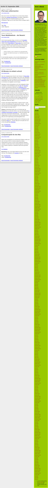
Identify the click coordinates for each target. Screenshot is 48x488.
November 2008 (37, 416)
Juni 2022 (36, 177)
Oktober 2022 (37, 171)
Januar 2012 (37, 360)
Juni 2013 (36, 336)
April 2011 (36, 372)
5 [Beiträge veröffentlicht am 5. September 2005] (35, 96)
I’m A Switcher (4, 149)
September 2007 (38, 437)
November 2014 (37, 311)
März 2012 (37, 357)
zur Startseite (37, 9)
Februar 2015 (37, 306)
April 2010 (36, 390)
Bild (8, 120)
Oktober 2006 (37, 453)
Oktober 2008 (37, 417)
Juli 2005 (36, 476)
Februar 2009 (37, 411)
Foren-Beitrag (11, 43)
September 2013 (38, 332)
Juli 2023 (36, 158)
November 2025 (37, 120)
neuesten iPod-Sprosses (12, 17)
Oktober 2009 (37, 399)
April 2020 (36, 216)
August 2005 (37, 474)
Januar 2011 (37, 377)
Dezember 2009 (37, 396)
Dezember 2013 (37, 327)
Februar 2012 (37, 359)
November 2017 (37, 258)
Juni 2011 (36, 369)
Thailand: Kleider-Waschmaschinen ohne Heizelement (39, 67)
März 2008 (37, 428)
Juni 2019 (36, 231)
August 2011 (37, 366)
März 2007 (37, 446)
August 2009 (37, 402)
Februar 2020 (37, 219)
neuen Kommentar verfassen (16, 30)
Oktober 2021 (37, 189)
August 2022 (37, 174)
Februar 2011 (37, 375)
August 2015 (37, 297)
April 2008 (36, 426)
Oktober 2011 (37, 363)
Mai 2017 (36, 267)
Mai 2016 (36, 285)
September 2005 (38, 473)
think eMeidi (41, 482)
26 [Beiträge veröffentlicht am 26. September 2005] (35, 100)
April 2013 (36, 339)
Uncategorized (7, 61)
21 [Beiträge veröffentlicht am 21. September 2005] (37, 99)
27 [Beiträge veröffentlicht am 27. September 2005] (36, 100)
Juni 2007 (36, 441)
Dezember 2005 (37, 468)
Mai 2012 (36, 354)
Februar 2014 (37, 324)
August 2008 (37, 420)
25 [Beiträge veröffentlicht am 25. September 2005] (42, 99)
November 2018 (37, 240)
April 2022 (36, 180)
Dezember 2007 (37, 432)
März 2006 (37, 464)
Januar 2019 (37, 237)
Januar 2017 (37, 273)
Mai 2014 (36, 320)
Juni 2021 (36, 195)
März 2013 (37, 341)
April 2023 (36, 162)
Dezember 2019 (37, 222)
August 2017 (37, 263)
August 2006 (37, 456)
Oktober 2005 (37, 471)
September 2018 (38, 243)
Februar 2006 (37, 465)
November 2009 (37, 398)
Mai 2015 (36, 302)
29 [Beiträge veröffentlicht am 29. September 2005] (38, 100)
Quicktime (16, 153)
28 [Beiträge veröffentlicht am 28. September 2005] (37, 100)
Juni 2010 (36, 387)
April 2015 (36, 303)
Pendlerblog (23, 80)
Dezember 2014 (37, 309)
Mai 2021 (36, 197)
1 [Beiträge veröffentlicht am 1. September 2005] (38, 95)
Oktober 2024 (37, 135)
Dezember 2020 (37, 204)
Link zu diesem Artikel (5, 37)
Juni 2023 (36, 159)
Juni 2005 (36, 477)
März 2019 (37, 234)
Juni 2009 (36, 405)
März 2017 (37, 270)
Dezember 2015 (37, 293)
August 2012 (37, 350)
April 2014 (36, 321)
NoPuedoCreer (4, 22)
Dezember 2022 (37, 168)
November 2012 (37, 345)
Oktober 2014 (37, 312)
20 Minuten (21, 87)
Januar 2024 (37, 149)
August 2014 (37, 315)
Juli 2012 (36, 351)
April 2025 (36, 129)
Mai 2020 (36, 215)
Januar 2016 (37, 291)
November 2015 (37, 294)
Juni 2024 (36, 141)
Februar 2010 (37, 393)
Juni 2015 (36, 300)
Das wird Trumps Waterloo (39, 64)
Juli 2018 (36, 246)
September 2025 (38, 123)
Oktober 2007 (37, 435)
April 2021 (36, 198)
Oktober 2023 (37, 153)
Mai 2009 (36, 407)
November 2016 (37, 276)
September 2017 (38, 261)
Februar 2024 (37, 147)
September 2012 (38, 348)
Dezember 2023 (37, 150)
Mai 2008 (36, 425)
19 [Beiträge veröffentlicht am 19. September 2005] (35, 99)
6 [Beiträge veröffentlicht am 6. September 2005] (36, 96)
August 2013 (37, 333)
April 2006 (36, 462)
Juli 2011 (36, 368)
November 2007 (37, 434)
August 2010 (37, 384)
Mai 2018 (36, 249)
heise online (18, 43)
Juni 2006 (36, 459)
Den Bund (26, 85)
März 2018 (37, 252)
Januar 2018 (37, 255)
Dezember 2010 (37, 378)
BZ (20, 85)
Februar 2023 (37, 165)
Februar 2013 (37, 342)
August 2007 (37, 438)
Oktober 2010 (37, 381)
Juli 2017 (36, 264)
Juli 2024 (36, 140)
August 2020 (37, 210)
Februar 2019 (37, 236)
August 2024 (37, 138)
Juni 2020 (36, 213)
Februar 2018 (37, 254)
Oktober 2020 (37, 207)
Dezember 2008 (37, 414)
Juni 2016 (36, 284)
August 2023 (37, 156)
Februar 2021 (37, 201)
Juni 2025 (36, 126)
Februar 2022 (37, 183)
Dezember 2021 (37, 186)
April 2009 (36, 408)
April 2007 (36, 444)
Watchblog (13, 122)
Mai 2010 (36, 389)
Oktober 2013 (37, 330)
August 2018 (37, 245)
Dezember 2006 (37, 450)
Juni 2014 (36, 318)
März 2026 (37, 114)
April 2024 (36, 144)
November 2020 (37, 206)
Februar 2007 (37, 447)
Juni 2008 (36, 423)
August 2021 (37, 192)
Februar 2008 (37, 429)
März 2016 (37, 288)
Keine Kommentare (5, 30)
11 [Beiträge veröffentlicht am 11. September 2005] (42, 96)
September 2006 (38, 455)
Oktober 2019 (37, 225)
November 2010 (37, 380)
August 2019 (37, 228)
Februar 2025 (37, 132)
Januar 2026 (37, 117)
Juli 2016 (36, 282)
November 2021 (37, 188)
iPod (5, 25)
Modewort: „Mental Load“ (39, 72)
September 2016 (38, 279)
